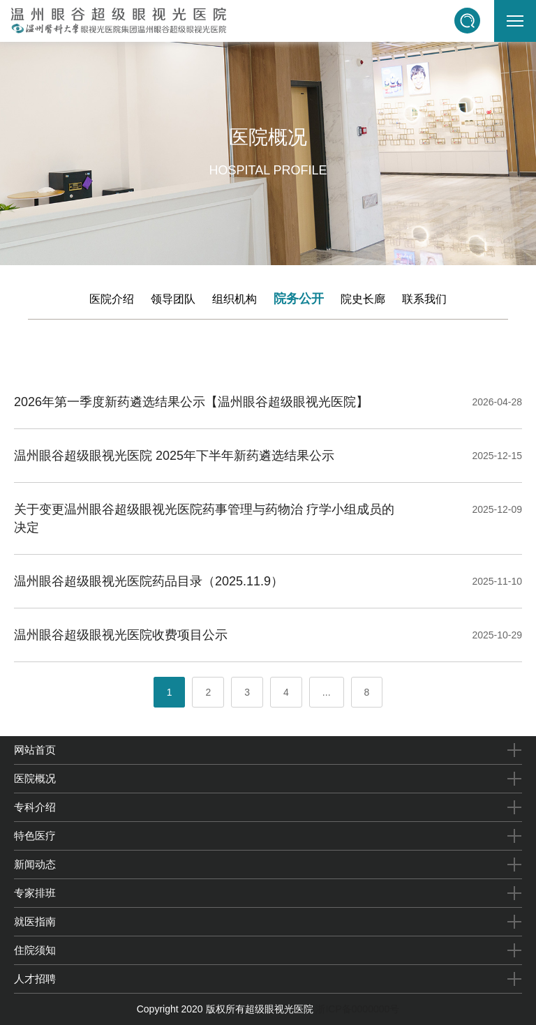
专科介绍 (35, 807)
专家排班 (35, 893)
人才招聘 (35, 979)
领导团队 (173, 299)
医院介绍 (111, 299)
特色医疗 (35, 835)
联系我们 (424, 299)
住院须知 (35, 950)
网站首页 (35, 750)
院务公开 (299, 299)
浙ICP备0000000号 (357, 1009)
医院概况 (35, 778)
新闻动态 (35, 864)
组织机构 (234, 299)
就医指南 (35, 921)
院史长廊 (363, 299)
